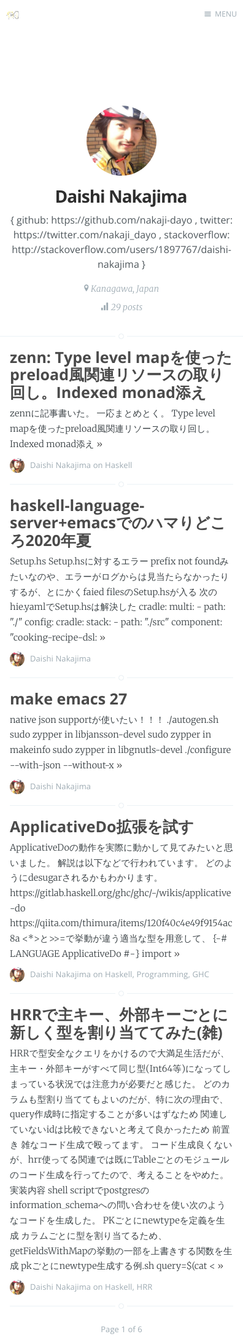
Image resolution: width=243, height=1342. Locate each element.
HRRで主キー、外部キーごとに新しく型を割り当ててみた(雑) (119, 1023)
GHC (200, 974)
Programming (162, 974)
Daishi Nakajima (60, 464)
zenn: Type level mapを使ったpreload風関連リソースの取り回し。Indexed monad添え (121, 375)
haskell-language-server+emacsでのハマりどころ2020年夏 (118, 523)
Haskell (118, 464)
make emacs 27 (68, 699)
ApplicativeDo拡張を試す (102, 826)
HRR (144, 1286)
